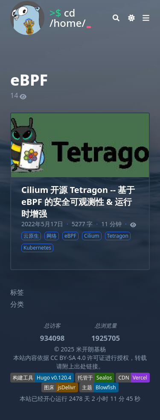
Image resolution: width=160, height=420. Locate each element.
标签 (17, 292)
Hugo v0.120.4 (54, 377)
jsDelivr (67, 387)
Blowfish (106, 387)
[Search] (116, 17)
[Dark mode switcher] (131, 17)
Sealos (104, 377)
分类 (17, 304)
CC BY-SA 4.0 (68, 358)
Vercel (140, 377)
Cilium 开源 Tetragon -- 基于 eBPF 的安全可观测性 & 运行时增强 (78, 201)
